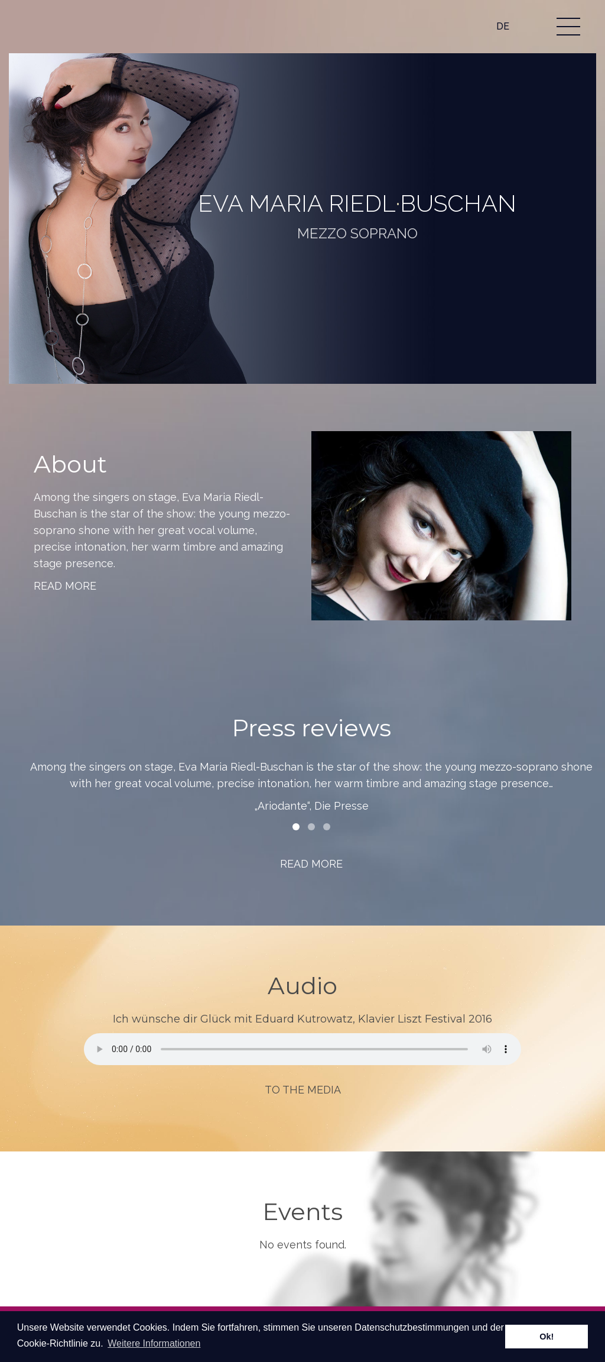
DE (502, 26)
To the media (303, 1089)
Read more (65, 586)
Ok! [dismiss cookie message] (546, 1336)
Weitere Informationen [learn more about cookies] (154, 1343)
